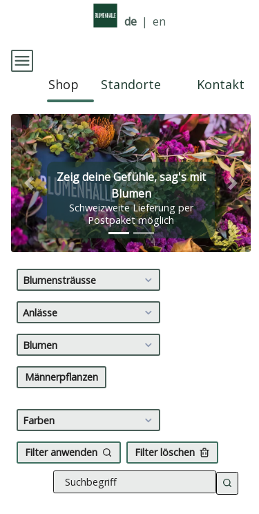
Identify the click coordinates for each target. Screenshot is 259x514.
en (159, 22)
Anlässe (89, 299)
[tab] (118, 221)
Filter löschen (172, 439)
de (130, 22)
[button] (29, 171)
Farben (89, 407)
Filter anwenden (69, 439)
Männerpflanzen (61, 364)
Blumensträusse (89, 267)
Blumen (89, 332)
